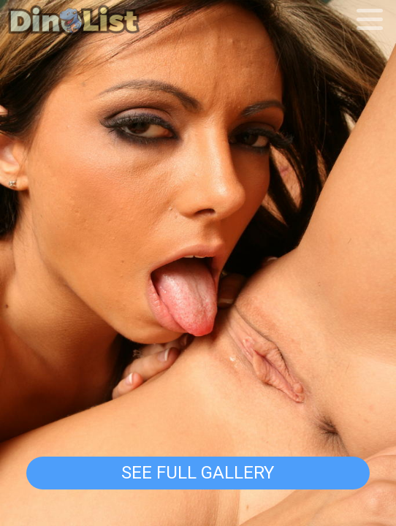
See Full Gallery (197, 472)
